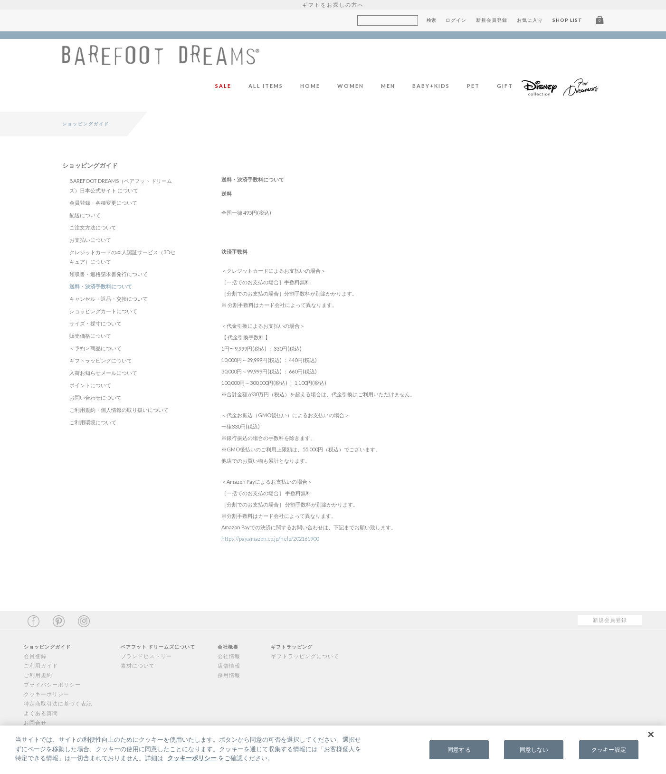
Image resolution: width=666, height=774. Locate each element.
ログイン (456, 20)
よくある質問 (41, 713)
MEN (388, 86)
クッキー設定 (608, 749)
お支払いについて (90, 240)
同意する (458, 749)
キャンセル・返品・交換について (108, 299)
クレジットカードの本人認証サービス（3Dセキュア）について (122, 257)
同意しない (534, 749)
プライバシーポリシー (52, 684)
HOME (310, 86)
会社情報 (229, 656)
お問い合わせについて (95, 397)
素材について (138, 665)
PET (473, 86)
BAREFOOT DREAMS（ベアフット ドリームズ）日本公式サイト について (120, 185)
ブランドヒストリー (146, 656)
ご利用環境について (92, 422)
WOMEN (350, 86)
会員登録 (35, 656)
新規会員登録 (491, 20)
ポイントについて (90, 385)
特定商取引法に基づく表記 (58, 703)
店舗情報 (229, 665)
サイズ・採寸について (95, 323)
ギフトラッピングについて (100, 360)
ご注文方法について (92, 227)
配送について (85, 215)
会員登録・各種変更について (103, 203)
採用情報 (229, 675)
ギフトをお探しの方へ (333, 4)
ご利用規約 (38, 675)
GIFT (505, 86)
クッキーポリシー (46, 694)
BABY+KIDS (431, 86)
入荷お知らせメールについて (103, 373)
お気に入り (530, 20)
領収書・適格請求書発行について (108, 274)
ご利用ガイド (41, 665)
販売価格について (90, 336)
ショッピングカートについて (103, 311)
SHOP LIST (567, 20)
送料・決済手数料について (100, 286)
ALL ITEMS (265, 86)
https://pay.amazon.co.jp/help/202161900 (270, 538)
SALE (223, 86)
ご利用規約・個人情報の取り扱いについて (119, 410)
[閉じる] (650, 734)
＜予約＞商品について (95, 348)
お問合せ (35, 722)
